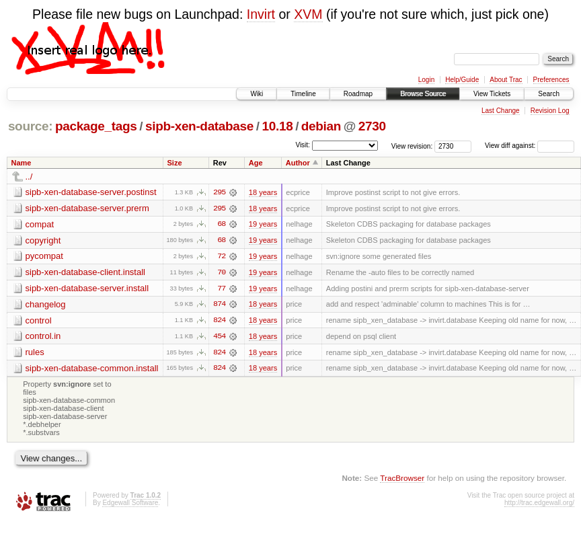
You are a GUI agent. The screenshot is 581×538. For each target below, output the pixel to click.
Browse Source (423, 94)
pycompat (44, 257)
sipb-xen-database (199, 126)
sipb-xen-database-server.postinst (91, 192)
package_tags (96, 126)
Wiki (256, 94)
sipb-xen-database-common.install (92, 369)
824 (219, 321)
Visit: (302, 145)
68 (221, 224)
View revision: (412, 145)
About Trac (506, 79)
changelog (46, 305)
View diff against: (529, 145)
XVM (308, 14)
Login (426, 79)
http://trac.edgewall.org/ (539, 504)
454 (219, 337)
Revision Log (550, 110)
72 (221, 257)
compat (40, 224)
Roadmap (358, 94)
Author (298, 163)
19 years (263, 225)
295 (219, 192)
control (39, 321)
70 (221, 273)
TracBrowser (402, 479)
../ (29, 176)
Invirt (261, 14)
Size (174, 163)
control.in (43, 337)
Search (548, 94)
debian (321, 126)
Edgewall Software (130, 504)
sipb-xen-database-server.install (87, 289)
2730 (372, 126)
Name (21, 163)
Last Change (500, 110)
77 (221, 289)
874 (219, 305)
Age (256, 163)
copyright (43, 240)
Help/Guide (462, 79)
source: (30, 126)
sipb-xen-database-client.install (85, 273)
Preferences (551, 79)
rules (35, 353)
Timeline (302, 94)
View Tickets (491, 94)
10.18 (277, 126)
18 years (263, 192)
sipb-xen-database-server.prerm (87, 208)
